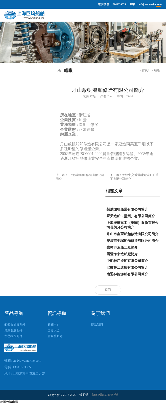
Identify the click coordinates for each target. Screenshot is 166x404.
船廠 (157, 70)
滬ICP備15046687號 (105, 394)
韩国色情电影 (9, 402)
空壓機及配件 (13, 336)
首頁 (145, 70)
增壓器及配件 (13, 330)
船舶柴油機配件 (15, 324)
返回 (108, 290)
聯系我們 (97, 324)
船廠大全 (54, 330)
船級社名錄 (55, 336)
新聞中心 (54, 324)
